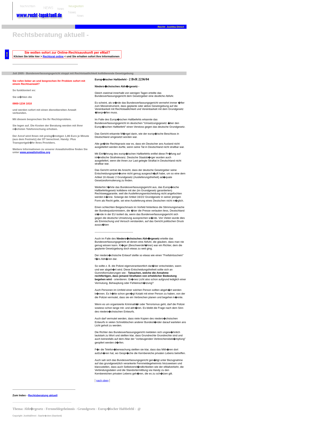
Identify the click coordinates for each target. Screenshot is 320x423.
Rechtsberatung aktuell (43, 395)
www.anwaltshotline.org (35, 152)
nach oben (102, 380)
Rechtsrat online (53, 56)
